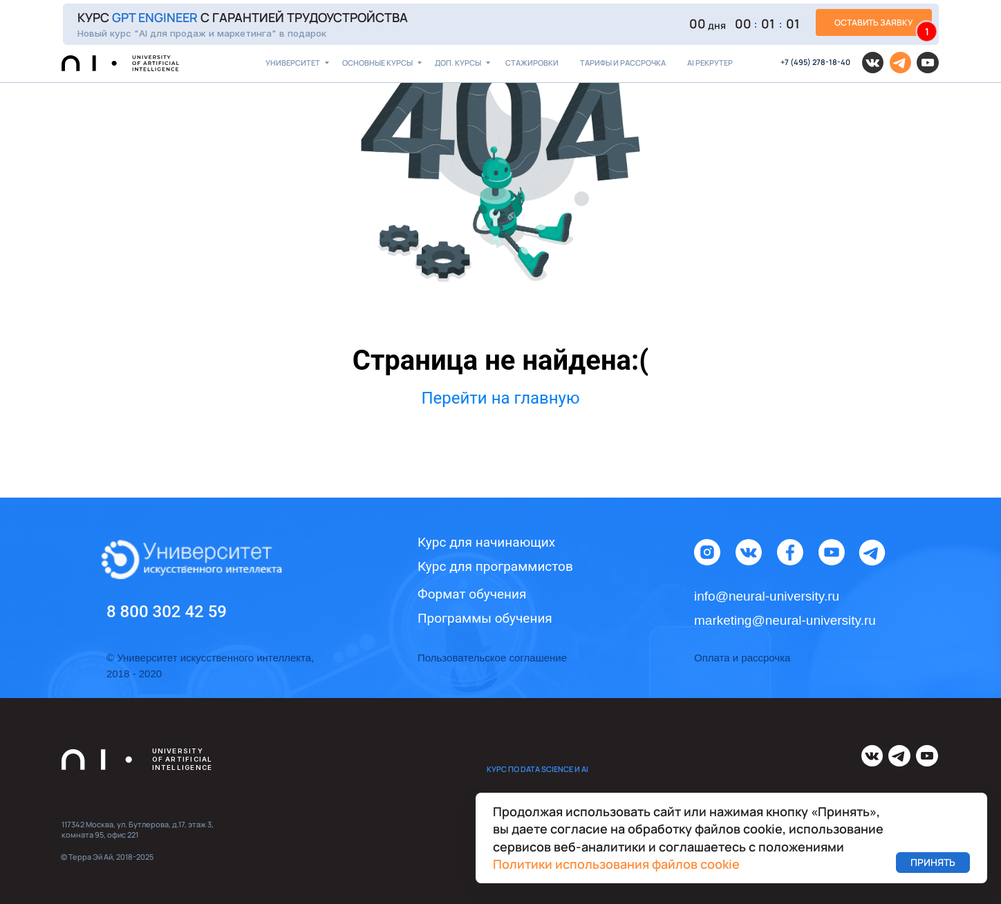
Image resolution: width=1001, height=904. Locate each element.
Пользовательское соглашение (492, 657)
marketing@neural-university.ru (785, 620)
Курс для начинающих (486, 542)
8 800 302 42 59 (166, 611)
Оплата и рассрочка (742, 657)
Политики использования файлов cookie (616, 864)
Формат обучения (472, 594)
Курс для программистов (495, 566)
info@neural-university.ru (766, 596)
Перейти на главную (500, 398)
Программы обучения (485, 618)
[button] (501, 24)
